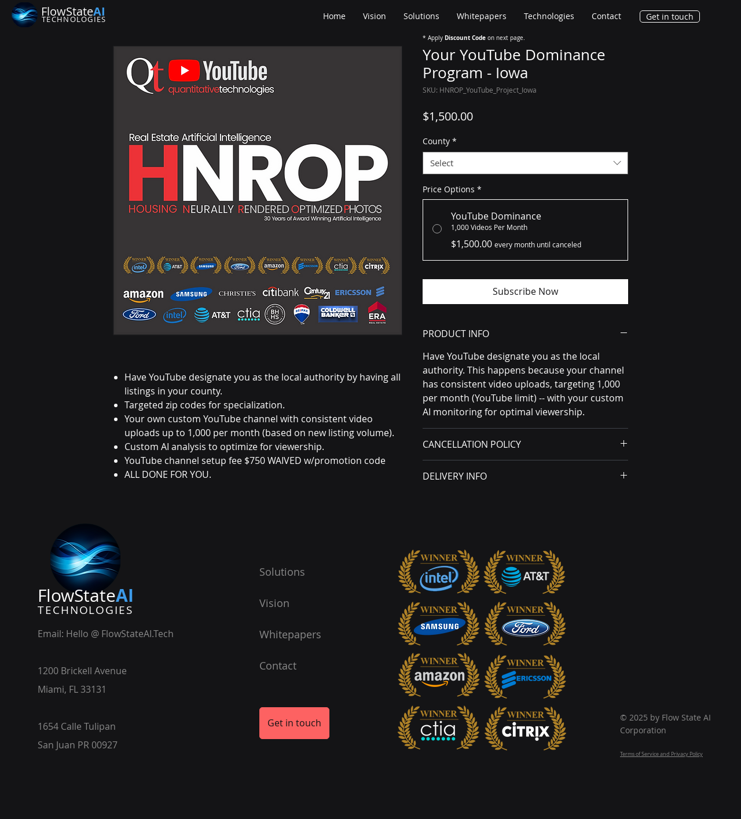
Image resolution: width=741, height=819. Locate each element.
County (440, 141)
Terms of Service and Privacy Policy (661, 754)
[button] (549, 16)
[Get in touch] (670, 16)
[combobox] (525, 163)
